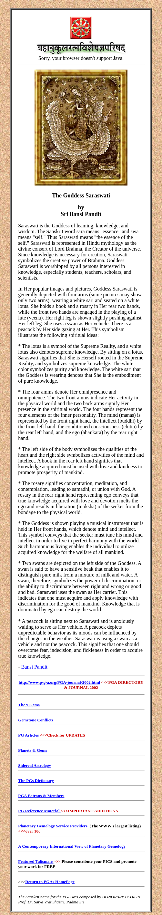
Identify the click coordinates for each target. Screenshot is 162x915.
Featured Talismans (35, 861)
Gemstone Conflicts (35, 720)
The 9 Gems (28, 704)
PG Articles (28, 735)
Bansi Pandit (34, 667)
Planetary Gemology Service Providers (52, 826)
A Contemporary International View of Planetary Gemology (72, 846)
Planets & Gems (32, 750)
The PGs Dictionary (36, 780)
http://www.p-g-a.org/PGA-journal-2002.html (59, 682)
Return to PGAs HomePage (50, 881)
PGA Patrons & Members (41, 795)
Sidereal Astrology (34, 765)
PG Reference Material (39, 810)
